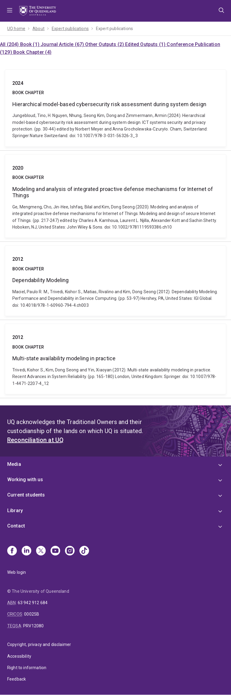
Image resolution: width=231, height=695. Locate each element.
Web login (16, 572)
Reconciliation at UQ (35, 440)
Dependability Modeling (115, 281)
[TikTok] (84, 551)
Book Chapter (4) (32, 52)
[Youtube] (55, 551)
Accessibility (19, 656)
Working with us (25, 479)
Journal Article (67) (63, 44)
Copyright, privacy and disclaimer (39, 644)
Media (14, 464)
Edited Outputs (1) (146, 44)
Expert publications (70, 28)
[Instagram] (70, 551)
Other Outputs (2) (105, 44)
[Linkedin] (26, 551)
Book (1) (30, 44)
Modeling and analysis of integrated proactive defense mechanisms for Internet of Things (115, 196)
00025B (31, 614)
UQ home (16, 28)
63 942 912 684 (33, 602)
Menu (9, 11)
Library (15, 510)
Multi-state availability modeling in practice (115, 359)
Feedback (16, 679)
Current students (26, 495)
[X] (41, 551)
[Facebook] (12, 551)
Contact (16, 526)
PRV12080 (33, 625)
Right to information (26, 667)
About (38, 28)
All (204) (10, 44)
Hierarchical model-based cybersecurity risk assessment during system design (115, 108)
